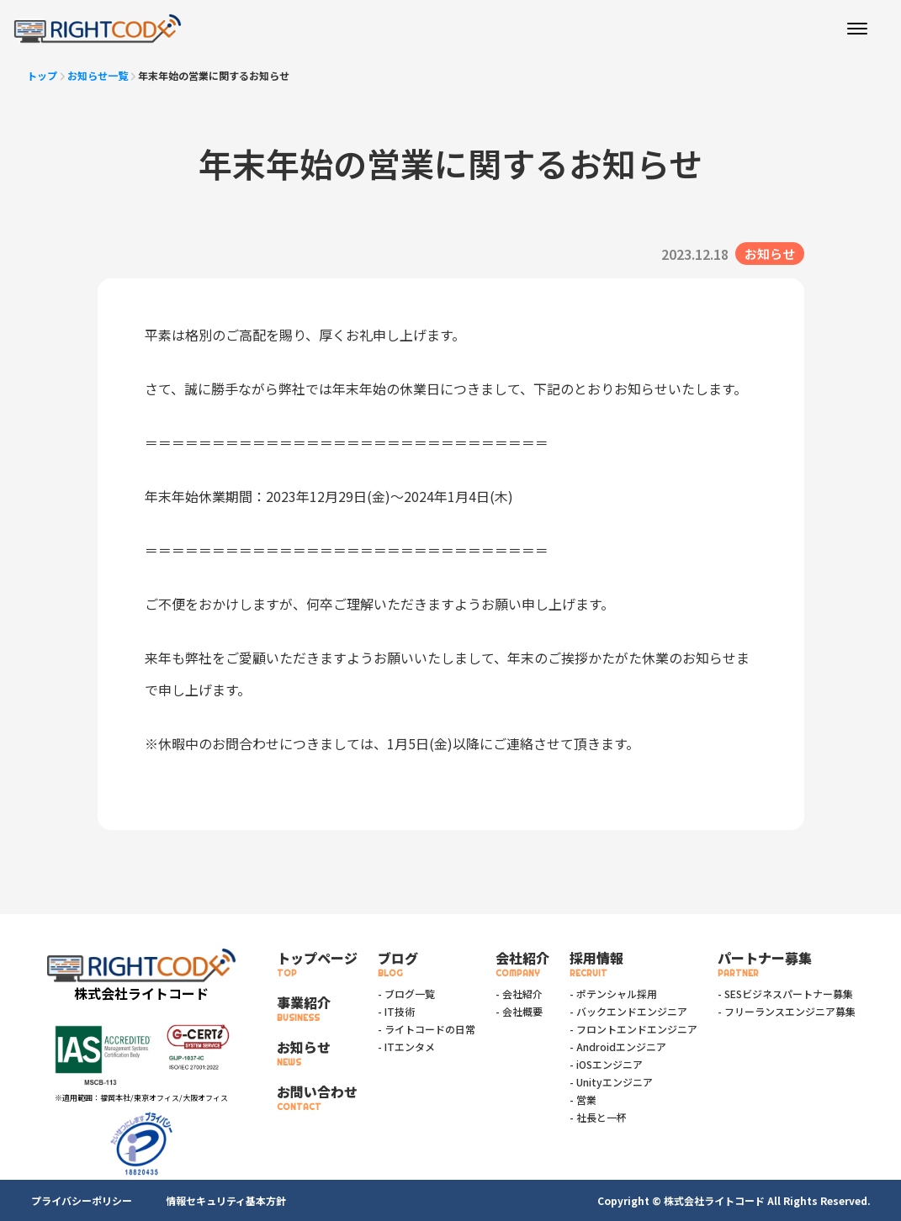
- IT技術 (396, 1011)
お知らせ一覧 (97, 75)
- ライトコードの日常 (426, 1029)
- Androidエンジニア (618, 1046)
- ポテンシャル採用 (613, 993)
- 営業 (583, 1099)
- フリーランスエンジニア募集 (787, 1011)
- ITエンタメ (406, 1046)
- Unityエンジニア (611, 1082)
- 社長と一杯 (598, 1117)
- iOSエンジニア (606, 1064)
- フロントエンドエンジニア (633, 1029)
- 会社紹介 (519, 993)
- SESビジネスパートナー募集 (785, 993)
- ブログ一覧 (406, 993)
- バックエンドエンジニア (628, 1011)
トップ (42, 75)
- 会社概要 (519, 1011)
